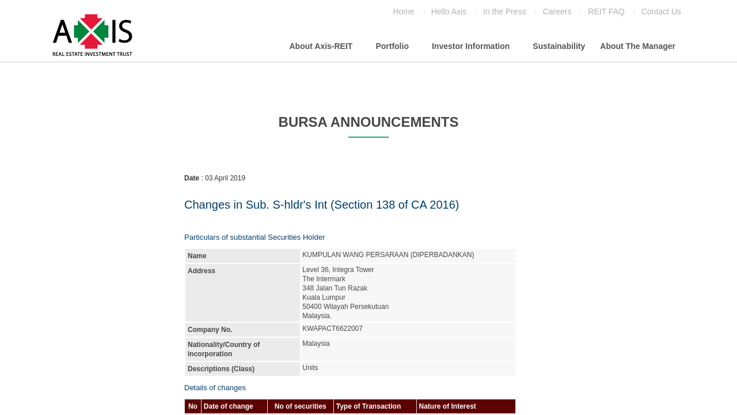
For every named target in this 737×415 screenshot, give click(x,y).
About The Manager (637, 46)
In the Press (504, 11)
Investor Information (471, 46)
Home (403, 11)
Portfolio (392, 46)
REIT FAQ (606, 11)
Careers (557, 11)
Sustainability (559, 46)
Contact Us (661, 11)
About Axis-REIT (320, 46)
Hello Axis (448, 11)
